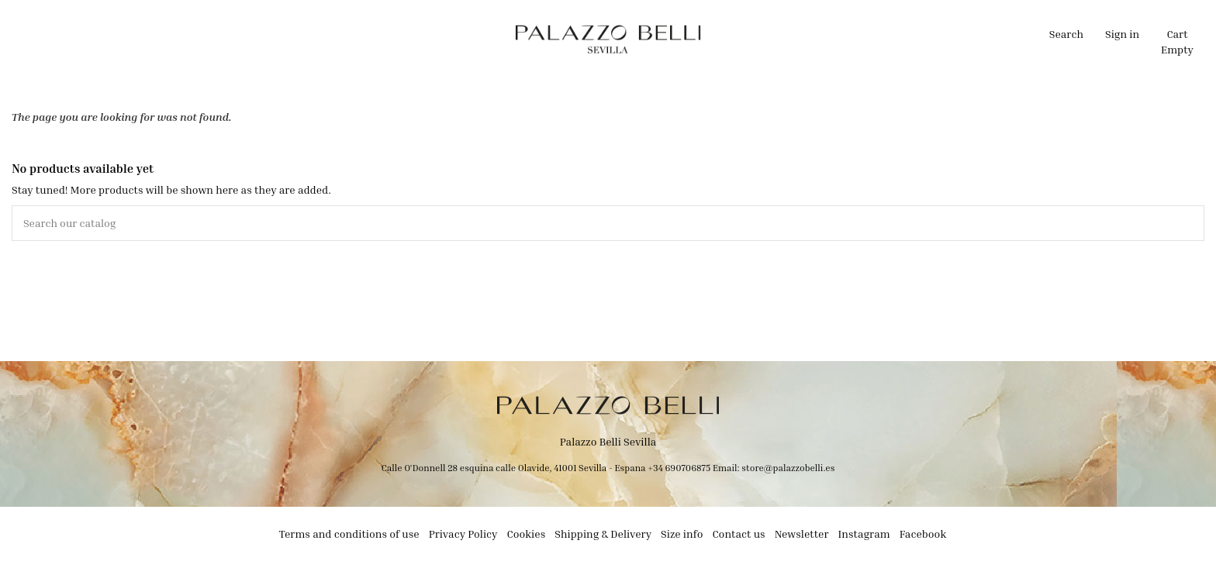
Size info (682, 533)
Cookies (526, 533)
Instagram (864, 533)
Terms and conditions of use (349, 533)
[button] (462, 38)
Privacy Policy (463, 533)
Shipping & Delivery (602, 533)
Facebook (923, 533)
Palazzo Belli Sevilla (608, 441)
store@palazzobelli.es (787, 467)
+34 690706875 (679, 467)
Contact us (738, 533)
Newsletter (802, 533)
